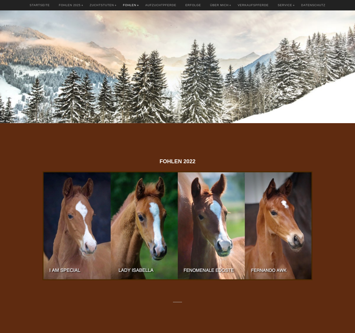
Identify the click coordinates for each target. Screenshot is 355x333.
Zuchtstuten (102, 5)
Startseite (40, 5)
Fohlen (129, 5)
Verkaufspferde (253, 5)
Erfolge (193, 5)
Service (285, 5)
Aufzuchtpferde (160, 5)
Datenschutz (313, 5)
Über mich (219, 5)
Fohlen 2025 (70, 5)
